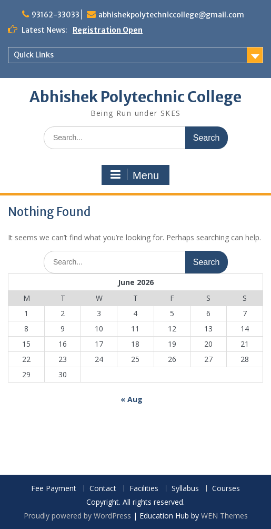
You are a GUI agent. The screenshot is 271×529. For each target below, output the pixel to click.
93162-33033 (55, 14)
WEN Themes (224, 516)
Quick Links (34, 55)
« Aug (132, 399)
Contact (102, 488)
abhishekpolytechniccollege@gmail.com (171, 14)
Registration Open (108, 30)
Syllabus (185, 488)
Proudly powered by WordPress (77, 516)
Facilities (143, 488)
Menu (134, 175)
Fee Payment (53, 488)
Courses (226, 488)
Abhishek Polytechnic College (135, 96)
